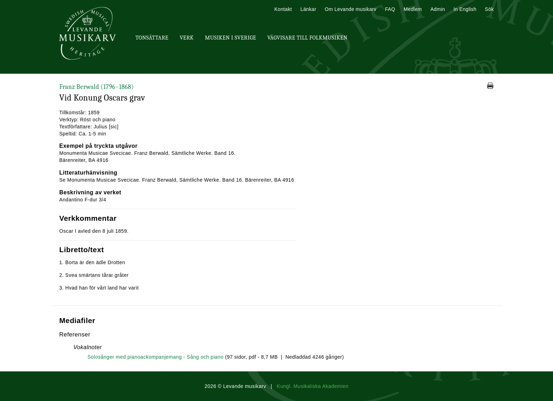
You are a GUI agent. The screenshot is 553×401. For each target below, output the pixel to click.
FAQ (390, 9)
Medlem (412, 9)
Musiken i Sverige (230, 38)
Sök (489, 9)
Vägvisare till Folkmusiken (307, 38)
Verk (187, 38)
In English (465, 9)
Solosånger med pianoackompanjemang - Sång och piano (155, 357)
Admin (437, 9)
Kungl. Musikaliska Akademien (312, 386)
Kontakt (283, 9)
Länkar (308, 9)
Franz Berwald (96, 87)
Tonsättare (151, 38)
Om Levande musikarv (351, 9)
